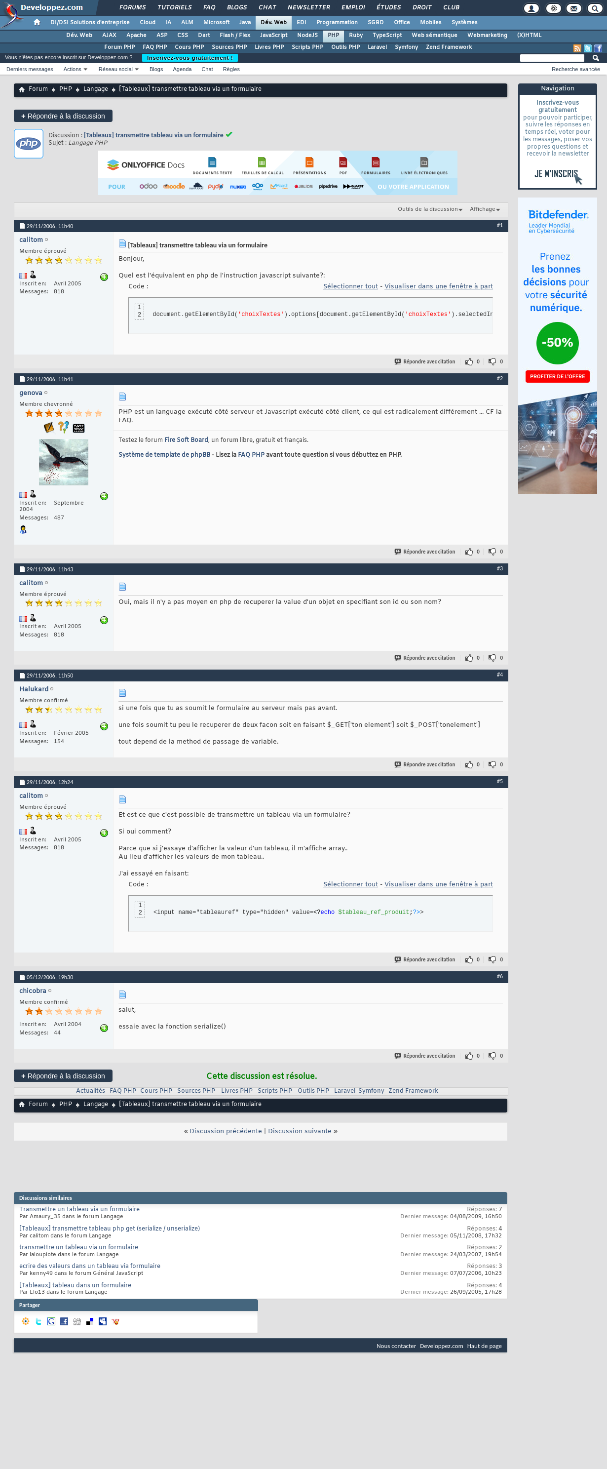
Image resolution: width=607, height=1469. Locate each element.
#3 (500, 568)
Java (245, 22)
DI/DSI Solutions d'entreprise (90, 22)
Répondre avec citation (425, 361)
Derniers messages (29, 69)
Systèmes (465, 22)
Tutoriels (174, 8)
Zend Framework (449, 47)
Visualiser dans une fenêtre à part (438, 286)
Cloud (147, 22)
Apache (136, 35)
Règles (231, 69)
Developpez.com (441, 1346)
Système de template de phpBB (164, 455)
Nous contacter (396, 1346)
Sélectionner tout (350, 286)
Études (388, 8)
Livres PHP (269, 47)
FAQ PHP (155, 47)
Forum (38, 89)
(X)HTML (529, 35)
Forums (132, 8)
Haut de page (484, 1346)
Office (402, 22)
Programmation (337, 22)
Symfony (406, 47)
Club (450, 8)
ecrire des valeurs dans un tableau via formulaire (89, 1266)
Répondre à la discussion (63, 116)
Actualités (90, 1091)
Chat (266, 8)
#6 (500, 976)
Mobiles (431, 22)
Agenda (182, 69)
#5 (500, 781)
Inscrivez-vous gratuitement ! (190, 58)
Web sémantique (434, 35)
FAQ (209, 8)
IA (168, 22)
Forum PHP (119, 47)
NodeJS (307, 35)
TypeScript (387, 35)
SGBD (376, 22)
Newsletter (308, 8)
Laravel (377, 47)
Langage (95, 89)
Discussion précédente (226, 1131)
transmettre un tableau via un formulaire (78, 1248)
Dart (204, 35)
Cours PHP (189, 47)
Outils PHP (345, 47)
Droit (421, 8)
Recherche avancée (576, 69)
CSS (182, 35)
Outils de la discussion (428, 209)
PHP (333, 35)
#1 (500, 225)
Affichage (482, 209)
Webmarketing (487, 35)
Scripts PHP (307, 47)
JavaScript (273, 35)
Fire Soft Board (186, 440)
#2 (500, 378)
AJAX (109, 35)
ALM (187, 22)
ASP (161, 35)
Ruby (356, 35)
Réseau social (116, 69)
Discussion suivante (300, 1131)
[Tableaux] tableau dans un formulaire (75, 1286)
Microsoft (216, 22)
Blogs (236, 8)
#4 (500, 674)
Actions (72, 69)
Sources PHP (229, 47)
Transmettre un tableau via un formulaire (79, 1210)
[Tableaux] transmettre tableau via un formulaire (154, 135)
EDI (301, 22)
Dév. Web (274, 22)
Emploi (352, 8)
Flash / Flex (235, 35)
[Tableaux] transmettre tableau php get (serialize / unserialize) (109, 1229)
